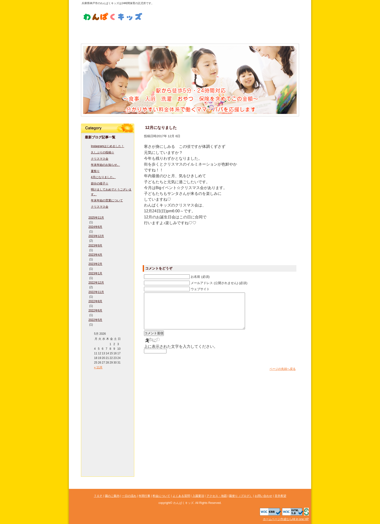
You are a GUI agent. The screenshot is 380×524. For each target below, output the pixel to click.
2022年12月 (96, 282)
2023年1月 (95, 273)
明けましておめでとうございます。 (111, 192)
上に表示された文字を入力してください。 (181, 354)
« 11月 (98, 367)
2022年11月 (96, 292)
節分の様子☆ (99, 183)
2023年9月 (95, 245)
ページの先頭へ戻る (282, 376)
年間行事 (107, 404)
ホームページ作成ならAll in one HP (286, 519)
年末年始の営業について (107, 200)
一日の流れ (135, 32)
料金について (172, 32)
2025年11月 (96, 217)
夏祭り (95, 171)
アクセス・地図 (281, 32)
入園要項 (244, 32)
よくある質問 (208, 32)
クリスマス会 (99, 158)
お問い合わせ (228, 9)
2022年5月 (95, 320)
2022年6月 (95, 310)
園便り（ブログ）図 (107, 452)
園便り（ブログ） (240, 496)
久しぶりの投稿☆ (102, 152)
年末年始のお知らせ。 (105, 165)
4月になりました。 (103, 177)
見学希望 (228, 17)
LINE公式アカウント (187, 14)
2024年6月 (95, 227)
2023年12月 (96, 236)
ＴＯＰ (107, 375)
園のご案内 (99, 32)
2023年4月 (95, 254)
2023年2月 (95, 264)
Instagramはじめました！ (107, 146)
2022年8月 (95, 301)
